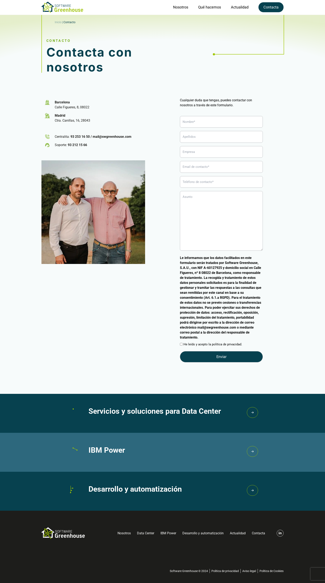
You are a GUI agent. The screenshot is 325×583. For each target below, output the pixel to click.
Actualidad (240, 7)
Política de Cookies (272, 571)
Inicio (58, 22)
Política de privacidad (225, 571)
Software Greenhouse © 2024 (189, 571)
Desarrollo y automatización (203, 533)
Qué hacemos (209, 7)
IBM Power (168, 533)
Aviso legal (249, 571)
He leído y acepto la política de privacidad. (212, 344)
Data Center (145, 533)
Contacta (271, 7)
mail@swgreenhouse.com (112, 137)
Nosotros (180, 7)
